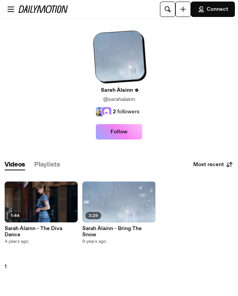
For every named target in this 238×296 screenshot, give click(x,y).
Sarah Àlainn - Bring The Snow (112, 231)
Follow (119, 131)
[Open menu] (11, 9)
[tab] (15, 165)
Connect (212, 9)
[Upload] (183, 9)
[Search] (167, 9)
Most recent (213, 164)
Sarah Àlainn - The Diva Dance (33, 231)
